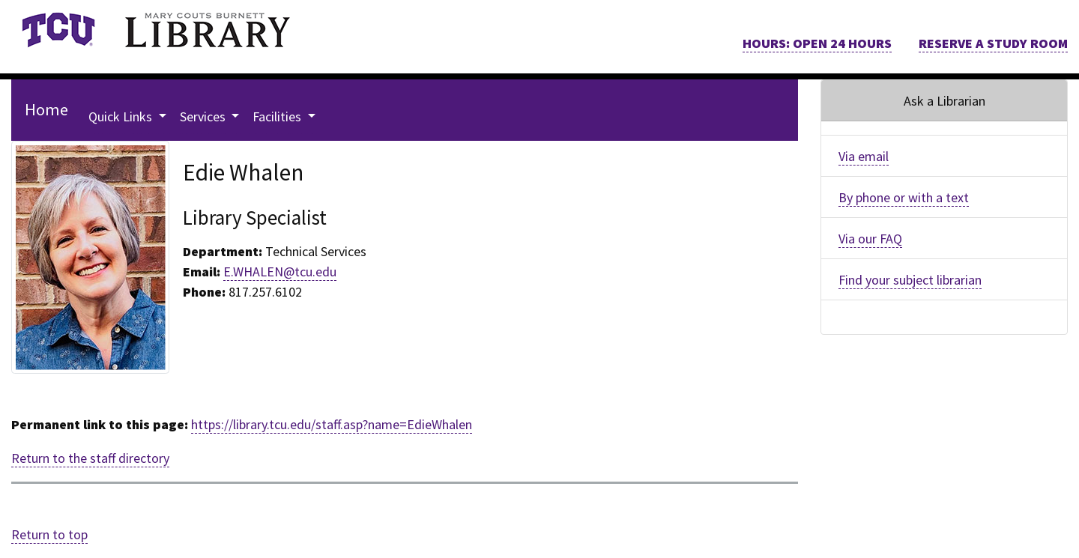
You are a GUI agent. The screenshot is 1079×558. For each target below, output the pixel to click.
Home (46, 109)
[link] (58, 30)
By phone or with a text (903, 197)
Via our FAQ (870, 238)
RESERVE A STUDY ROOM (993, 43)
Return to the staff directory (90, 458)
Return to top (49, 534)
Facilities (278, 116)
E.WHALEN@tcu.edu (279, 271)
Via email (863, 156)
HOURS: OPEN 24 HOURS (817, 43)
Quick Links (121, 116)
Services (204, 116)
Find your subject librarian (910, 279)
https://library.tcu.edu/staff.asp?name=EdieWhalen (331, 424)
